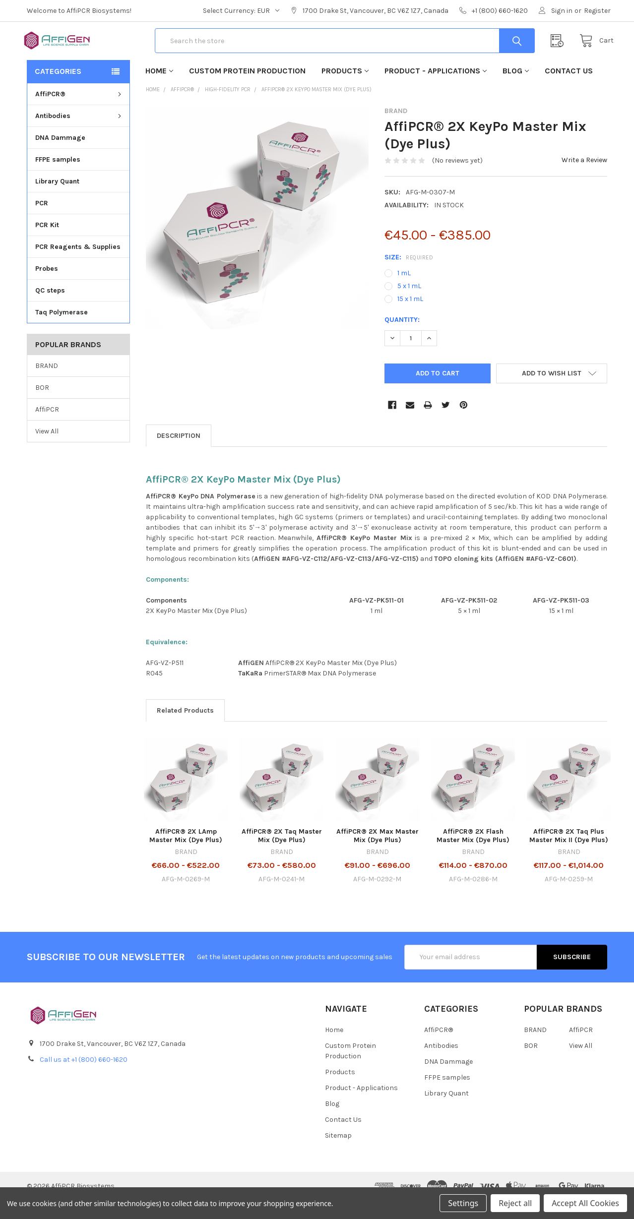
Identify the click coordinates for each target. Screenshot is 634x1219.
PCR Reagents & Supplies (78, 265)
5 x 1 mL (409, 305)
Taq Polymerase (61, 331)
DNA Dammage (60, 156)
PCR (41, 222)
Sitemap (338, 1154)
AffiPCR (47, 428)
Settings (463, 1203)
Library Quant (57, 200)
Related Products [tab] (185, 729)
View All (47, 449)
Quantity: (402, 338)
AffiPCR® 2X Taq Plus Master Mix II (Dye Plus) (568, 854)
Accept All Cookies (585, 1203)
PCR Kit (47, 244)
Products (345, 89)
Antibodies (79, 134)
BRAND (46, 384)
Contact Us (569, 89)
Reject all (515, 1203)
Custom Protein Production (247, 89)
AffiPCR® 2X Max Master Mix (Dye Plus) (377, 854)
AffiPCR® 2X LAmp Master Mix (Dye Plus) (185, 854)
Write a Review (584, 179)
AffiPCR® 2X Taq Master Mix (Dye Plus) (282, 854)
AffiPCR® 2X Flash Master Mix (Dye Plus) (473, 854)
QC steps (50, 309)
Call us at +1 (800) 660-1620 (83, 1078)
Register (597, 10)
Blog (516, 89)
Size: (408, 276)
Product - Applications (435, 89)
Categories (58, 90)
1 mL (404, 292)
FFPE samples (57, 178)
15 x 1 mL (410, 317)
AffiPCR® (79, 113)
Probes (46, 287)
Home (159, 89)
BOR (42, 406)
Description (178, 454)
